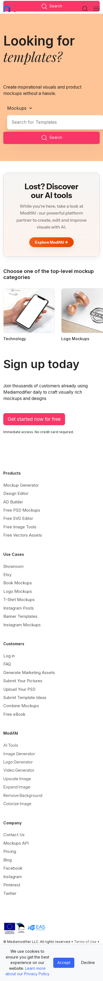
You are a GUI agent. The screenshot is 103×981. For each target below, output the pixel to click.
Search (51, 137)
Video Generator (18, 770)
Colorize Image (17, 803)
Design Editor (15, 493)
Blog (7, 859)
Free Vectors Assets (22, 535)
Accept (63, 962)
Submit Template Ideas (24, 697)
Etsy (7, 574)
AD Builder (13, 501)
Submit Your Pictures (22, 680)
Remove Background (22, 795)
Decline (88, 962)
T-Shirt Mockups (19, 599)
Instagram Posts (18, 608)
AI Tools (10, 745)
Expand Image (16, 787)
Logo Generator (18, 762)
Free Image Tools (19, 526)
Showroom (13, 566)
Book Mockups (17, 582)
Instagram (12, 876)
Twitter (9, 893)
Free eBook (14, 714)
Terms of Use (85, 942)
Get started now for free (34, 419)
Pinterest (11, 884)
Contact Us (14, 834)
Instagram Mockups (22, 624)
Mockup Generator (21, 485)
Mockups (17, 108)
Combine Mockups (21, 705)
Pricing (9, 851)
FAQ (7, 664)
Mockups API (16, 843)
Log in (9, 655)
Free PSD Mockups (21, 510)
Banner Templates (20, 616)
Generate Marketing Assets (29, 672)
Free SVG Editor (18, 518)
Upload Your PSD (19, 689)
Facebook (12, 868)
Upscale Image (17, 778)
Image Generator (19, 753)
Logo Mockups (17, 591)
